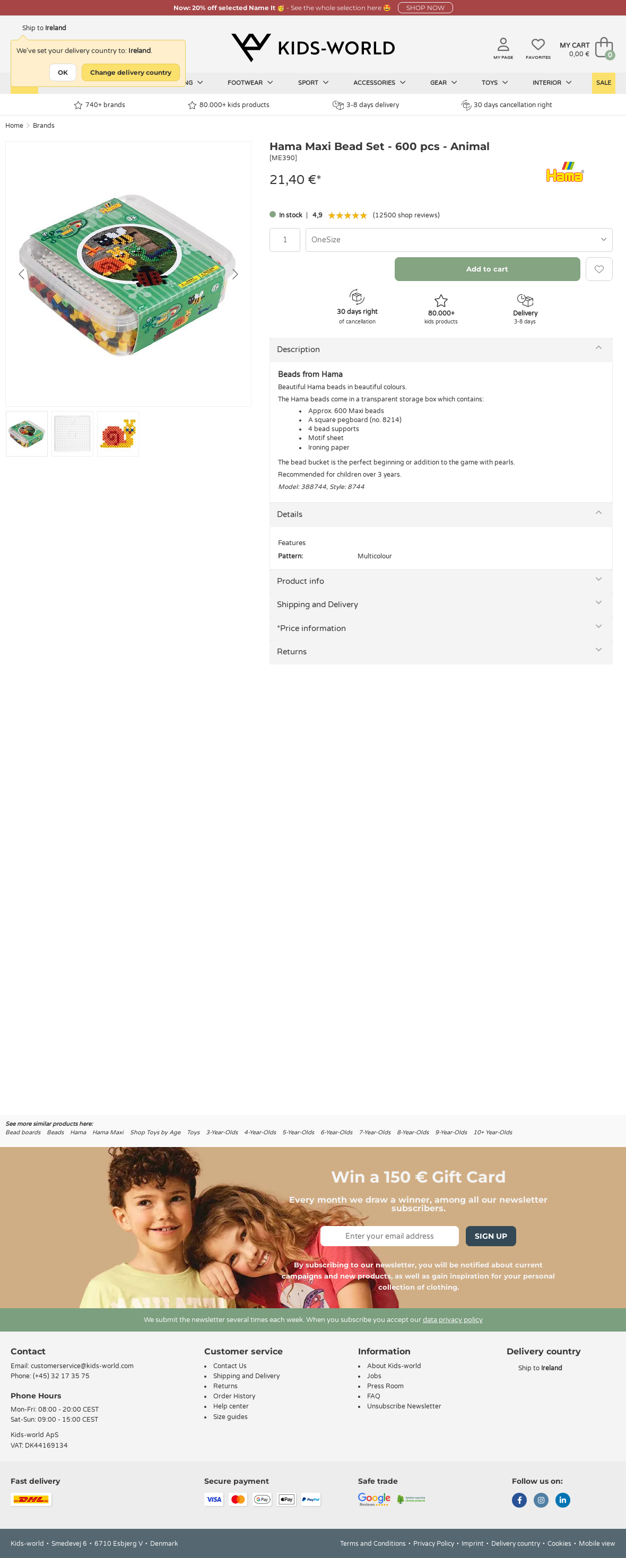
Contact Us (230, 1366)
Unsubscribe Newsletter (404, 1406)
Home (14, 125)
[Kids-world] (313, 48)
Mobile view (597, 1543)
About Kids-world (394, 1366)
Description (298, 349)
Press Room (385, 1386)
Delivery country (515, 1543)
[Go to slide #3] (118, 434)
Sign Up (491, 1236)
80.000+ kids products (228, 105)
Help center (231, 1406)
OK (63, 72)
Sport (313, 82)
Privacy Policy (433, 1543)
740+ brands (99, 105)
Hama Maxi (108, 1132)
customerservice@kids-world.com (82, 1366)
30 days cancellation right (507, 105)
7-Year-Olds (374, 1132)
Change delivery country (130, 72)
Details (289, 514)
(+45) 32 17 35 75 (61, 1376)
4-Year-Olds (260, 1132)
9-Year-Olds (451, 1132)
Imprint (473, 1543)
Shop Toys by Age (155, 1132)
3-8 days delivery (366, 105)
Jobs (374, 1376)
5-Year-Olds (298, 1132)
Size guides (230, 1417)
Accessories (379, 82)
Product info (300, 581)
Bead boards (22, 1132)
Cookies (559, 1543)
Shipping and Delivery (317, 604)
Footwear (250, 82)
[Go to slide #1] (27, 434)
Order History (234, 1396)
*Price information (311, 628)
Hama (78, 1132)
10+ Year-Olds (492, 1132)
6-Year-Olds (336, 1132)
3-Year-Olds (222, 1132)
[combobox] (459, 240)
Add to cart (487, 269)
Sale (603, 83)
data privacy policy (453, 1320)
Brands (44, 125)
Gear (443, 82)
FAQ (373, 1396)
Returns (292, 652)
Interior (552, 82)
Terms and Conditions (373, 1543)
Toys (495, 82)
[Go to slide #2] (72, 434)
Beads (55, 1132)
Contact (28, 1351)
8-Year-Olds (413, 1132)
